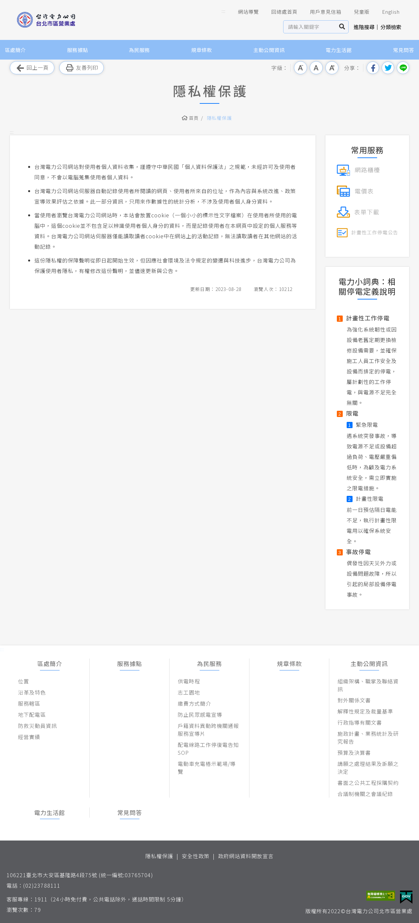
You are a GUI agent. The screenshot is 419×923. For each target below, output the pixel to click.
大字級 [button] (331, 67)
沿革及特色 (32, 692)
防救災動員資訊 (37, 726)
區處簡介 (15, 49)
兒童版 (357, 11)
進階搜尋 (364, 27)
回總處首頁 (280, 11)
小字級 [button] (300, 67)
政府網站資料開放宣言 (246, 856)
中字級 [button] (316, 67)
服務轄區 (29, 703)
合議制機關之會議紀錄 (365, 794)
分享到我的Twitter (388, 68)
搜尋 (342, 27)
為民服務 (139, 49)
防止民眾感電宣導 (200, 714)
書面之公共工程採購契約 (368, 783)
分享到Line (403, 68)
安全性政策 (196, 856)
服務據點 (77, 49)
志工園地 (189, 692)
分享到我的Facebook (373, 68)
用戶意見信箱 (321, 11)
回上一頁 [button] (32, 67)
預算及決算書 (354, 752)
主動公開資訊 (269, 49)
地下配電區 (32, 714)
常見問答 (403, 49)
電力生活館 (339, 49)
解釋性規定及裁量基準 (365, 711)
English (386, 11)
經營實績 (29, 737)
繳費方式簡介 (194, 703)
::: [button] (224, 11)
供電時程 (189, 681)
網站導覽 (244, 11)
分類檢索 (390, 27)
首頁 (194, 118)
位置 (23, 681)
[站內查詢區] (309, 27)
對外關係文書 (354, 700)
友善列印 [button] (81, 67)
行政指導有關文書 (359, 722)
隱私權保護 (219, 118)
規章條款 (201, 49)
